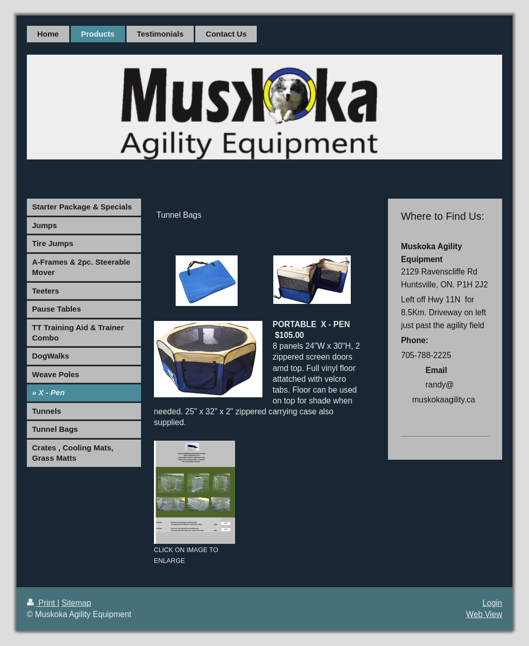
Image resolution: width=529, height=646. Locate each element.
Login (492, 603)
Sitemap (76, 603)
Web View (484, 614)
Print (42, 603)
